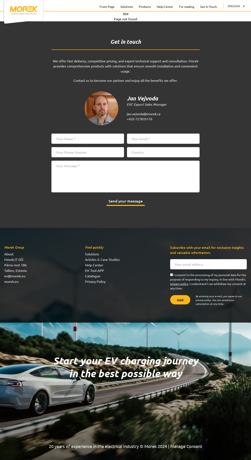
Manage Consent (186, 446)
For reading (186, 6)
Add (180, 299)
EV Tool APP (94, 270)
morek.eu (11, 281)
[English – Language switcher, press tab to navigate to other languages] (236, 6)
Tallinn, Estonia (15, 270)
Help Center (165, 6)
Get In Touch (208, 6)
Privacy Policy (95, 281)
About (9, 254)
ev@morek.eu (14, 276)
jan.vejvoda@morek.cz (144, 114)
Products (145, 6)
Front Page (107, 6)
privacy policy (179, 284)
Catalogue (92, 276)
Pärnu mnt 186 (15, 265)
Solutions (126, 6)
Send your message (126, 201)
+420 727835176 (139, 119)
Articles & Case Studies (102, 259)
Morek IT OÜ (13, 259)
